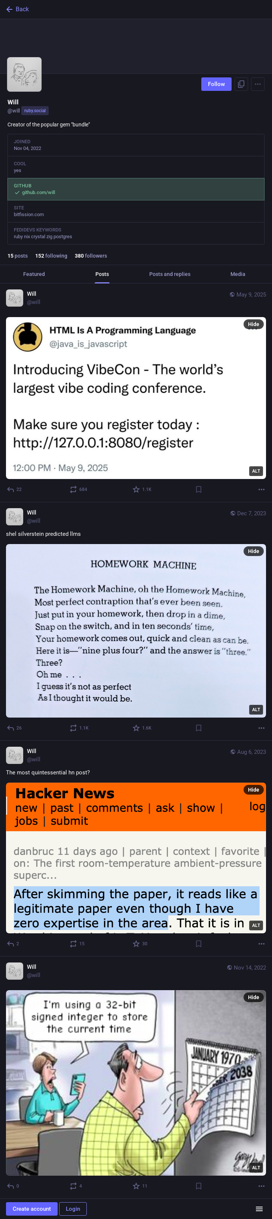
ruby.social (35, 110)
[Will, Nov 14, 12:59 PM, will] (136, 1078)
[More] (261, 489)
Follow (216, 84)
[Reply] (14, 489)
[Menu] (258, 84)
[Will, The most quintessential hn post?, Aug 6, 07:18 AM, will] (136, 849)
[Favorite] (142, 489)
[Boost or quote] (79, 489)
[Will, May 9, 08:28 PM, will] (136, 392)
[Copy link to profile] (241, 84)
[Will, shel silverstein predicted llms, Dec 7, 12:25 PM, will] (136, 621)
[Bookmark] (198, 489)
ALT (256, 471)
